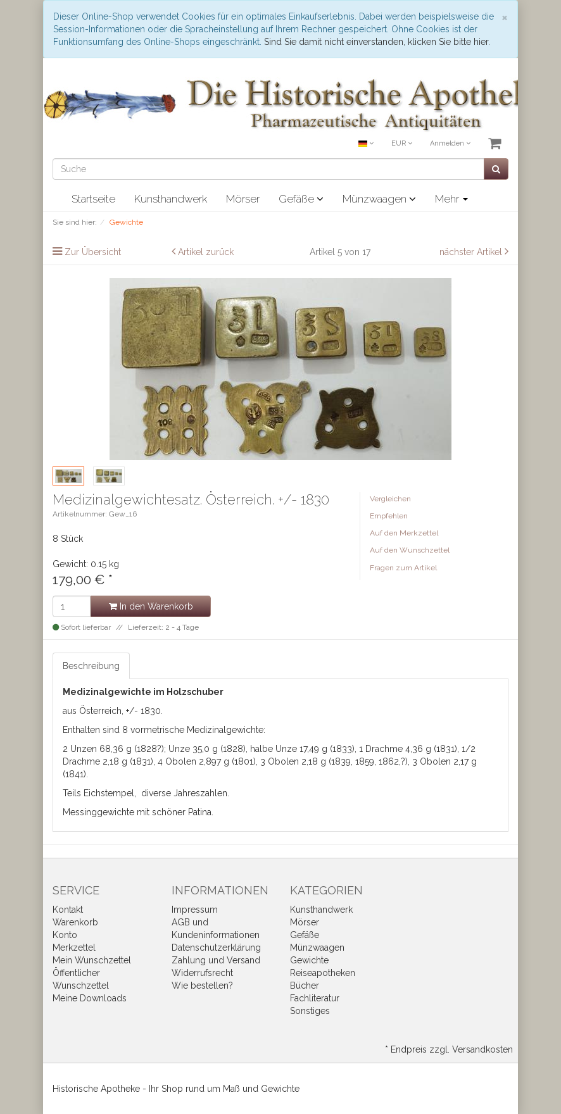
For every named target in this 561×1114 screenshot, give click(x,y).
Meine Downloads (90, 998)
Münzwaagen (379, 198)
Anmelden (450, 143)
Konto (65, 935)
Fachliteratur (314, 998)
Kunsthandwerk (170, 198)
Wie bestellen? (202, 985)
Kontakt (68, 909)
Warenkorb (75, 922)
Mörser (243, 198)
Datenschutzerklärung (216, 947)
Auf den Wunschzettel (410, 550)
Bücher (304, 985)
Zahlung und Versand (216, 960)
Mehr (451, 198)
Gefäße (301, 198)
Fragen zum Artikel (403, 567)
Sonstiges (310, 1011)
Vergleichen (390, 498)
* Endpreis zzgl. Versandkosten (449, 1049)
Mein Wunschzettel (92, 960)
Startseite (93, 198)
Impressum (195, 909)
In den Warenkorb (151, 606)
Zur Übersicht (93, 252)
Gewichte (309, 960)
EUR (401, 143)
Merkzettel (74, 947)
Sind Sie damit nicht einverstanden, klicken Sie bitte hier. (377, 42)
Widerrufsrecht (202, 973)
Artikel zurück (206, 252)
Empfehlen (389, 515)
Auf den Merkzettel (404, 533)
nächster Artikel (472, 252)
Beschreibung (91, 666)
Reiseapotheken (322, 973)
